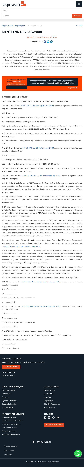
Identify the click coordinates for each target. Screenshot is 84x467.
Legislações (20, 26)
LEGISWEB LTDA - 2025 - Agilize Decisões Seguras (42, 462)
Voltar (79, 26)
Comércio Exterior (9, 404)
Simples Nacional (9, 431)
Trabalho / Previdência (11, 435)
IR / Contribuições (9, 428)
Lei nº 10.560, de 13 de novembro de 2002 (41, 175)
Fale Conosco (49, 407)
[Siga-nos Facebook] (45, 417)
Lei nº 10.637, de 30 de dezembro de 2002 (41, 282)
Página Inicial (7, 26)
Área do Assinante (11, 446)
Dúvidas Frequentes (52, 404)
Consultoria (6, 394)
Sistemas (5, 397)
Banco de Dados (8, 390)
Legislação (48, 401)
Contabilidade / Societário (12, 421)
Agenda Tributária (9, 401)
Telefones (8, 454)
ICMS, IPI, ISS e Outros (11, 424)
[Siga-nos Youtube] (58, 417)
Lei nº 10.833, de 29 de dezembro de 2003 (41, 306)
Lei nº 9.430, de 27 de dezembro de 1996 (22, 246)
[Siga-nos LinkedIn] (49, 417)
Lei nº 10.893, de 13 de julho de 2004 (37, 148)
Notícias (47, 397)
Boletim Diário (7, 407)
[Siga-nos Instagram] (53, 417)
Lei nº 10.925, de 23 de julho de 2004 (37, 106)
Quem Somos (49, 394)
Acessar (77, 15)
